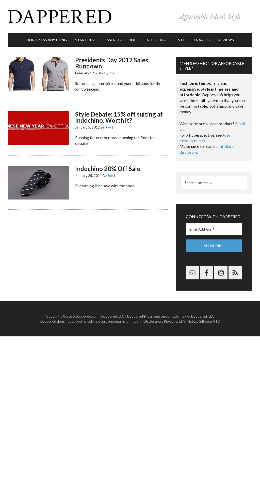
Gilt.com (205, 321)
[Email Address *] (214, 229)
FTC (216, 321)
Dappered (130, 16)
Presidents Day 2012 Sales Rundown (111, 63)
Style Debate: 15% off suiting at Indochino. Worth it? (119, 117)
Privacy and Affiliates (180, 321)
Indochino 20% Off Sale (107, 168)
